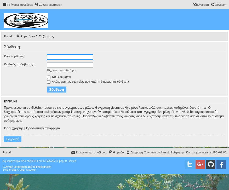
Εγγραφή (12, 139)
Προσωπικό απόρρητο (43, 128)
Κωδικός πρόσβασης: (19, 64)
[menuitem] (48, 4)
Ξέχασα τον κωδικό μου (62, 70)
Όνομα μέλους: (14, 56)
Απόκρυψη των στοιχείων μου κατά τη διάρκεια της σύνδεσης (88, 81)
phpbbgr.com (43, 166)
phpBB (31, 161)
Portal (8, 36)
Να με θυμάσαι (59, 76)
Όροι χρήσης (14, 128)
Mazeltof (31, 169)
